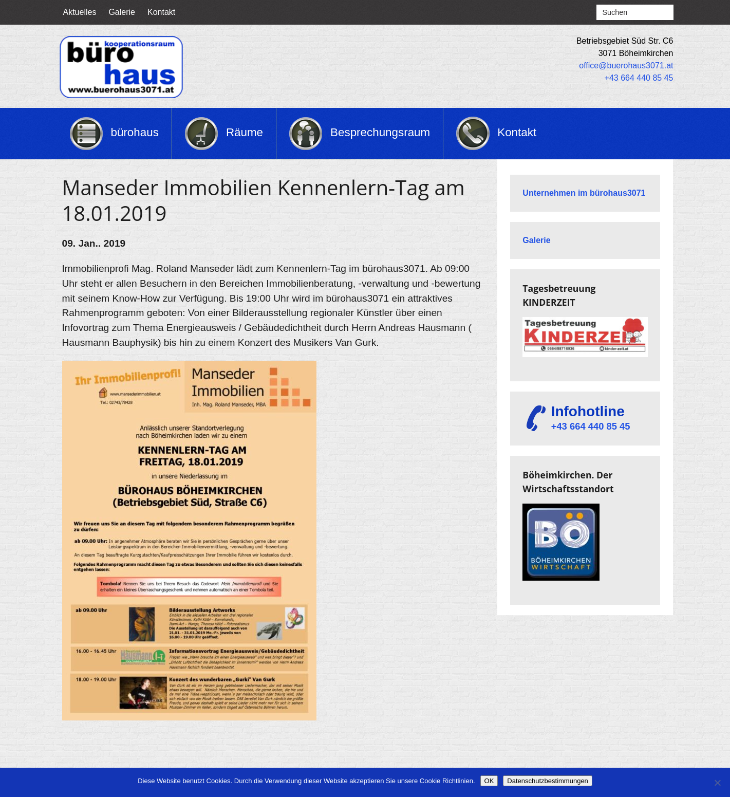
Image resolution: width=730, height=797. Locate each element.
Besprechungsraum (380, 132)
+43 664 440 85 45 (639, 77)
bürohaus (135, 132)
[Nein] (717, 782)
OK (489, 781)
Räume (244, 132)
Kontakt (161, 12)
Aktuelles (80, 12)
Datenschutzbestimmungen (547, 781)
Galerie (121, 12)
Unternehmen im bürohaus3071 (583, 193)
